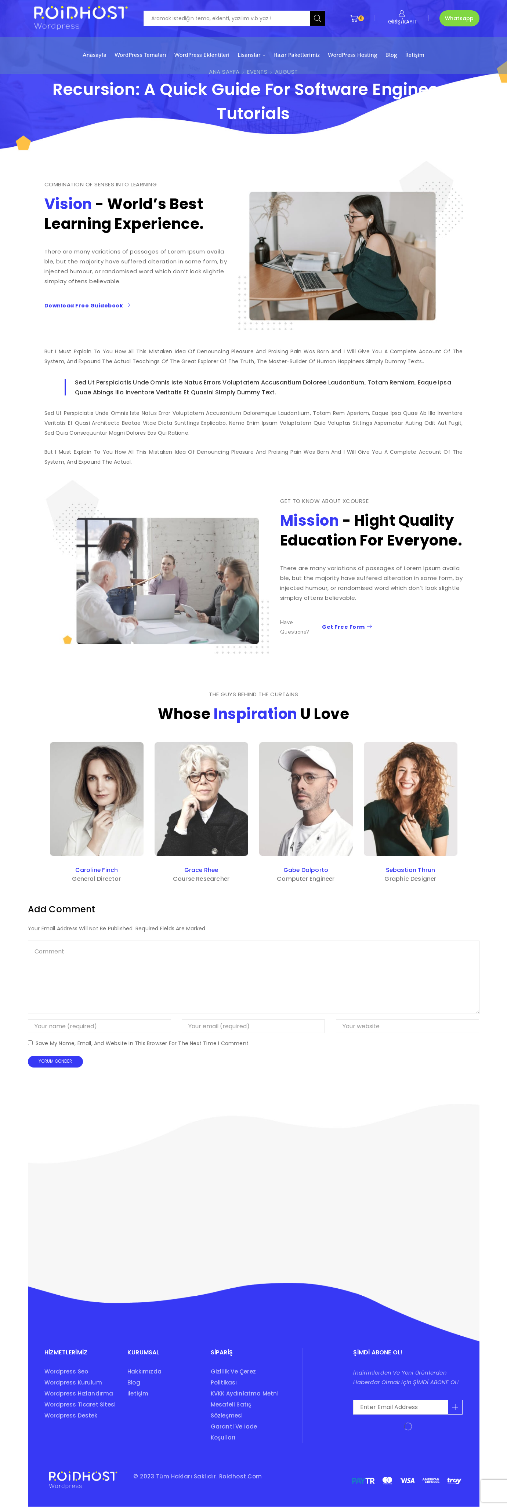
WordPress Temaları (140, 55)
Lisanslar (251, 55)
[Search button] (317, 18)
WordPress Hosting (352, 55)
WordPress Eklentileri (201, 55)
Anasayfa (94, 55)
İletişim (414, 55)
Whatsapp (459, 18)
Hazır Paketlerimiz (297, 55)
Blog (391, 55)
